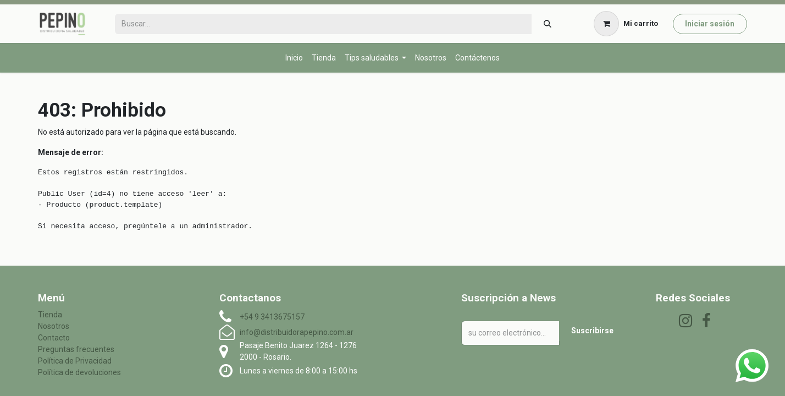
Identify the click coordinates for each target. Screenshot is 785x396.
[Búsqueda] (547, 24)
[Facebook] (706, 321)
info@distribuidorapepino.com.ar (296, 332)
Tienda (50, 314)
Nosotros (53, 326)
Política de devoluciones (79, 372)
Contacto (54, 337)
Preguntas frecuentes (76, 349)
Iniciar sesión (709, 23)
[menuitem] (294, 58)
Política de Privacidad (75, 360)
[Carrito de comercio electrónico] (626, 24)
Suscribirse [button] (592, 330)
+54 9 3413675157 (272, 316)
